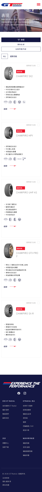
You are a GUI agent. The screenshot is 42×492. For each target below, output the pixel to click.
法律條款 (5, 478)
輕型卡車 (26, 430)
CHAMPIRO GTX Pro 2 (27, 254)
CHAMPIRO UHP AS (26, 192)
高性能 (25, 418)
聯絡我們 (5, 414)
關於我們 (5, 410)
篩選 (21, 39)
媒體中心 (5, 443)
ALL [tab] (4, 56)
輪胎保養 (26, 455)
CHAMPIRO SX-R (25, 313)
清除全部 (21, 44)
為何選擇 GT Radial (9, 406)
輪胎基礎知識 (27, 451)
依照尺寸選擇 (27, 406)
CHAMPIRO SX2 (24, 76)
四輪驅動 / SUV (28, 426)
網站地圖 (5, 485)
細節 (10, 109)
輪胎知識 (26, 443)
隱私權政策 (6, 481)
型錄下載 (5, 447)
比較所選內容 (21, 49)
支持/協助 (26, 447)
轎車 (24, 422)
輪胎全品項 (27, 414)
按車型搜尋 (27, 410)
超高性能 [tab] (13, 56)
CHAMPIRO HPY (24, 135)
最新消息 (5, 418)
